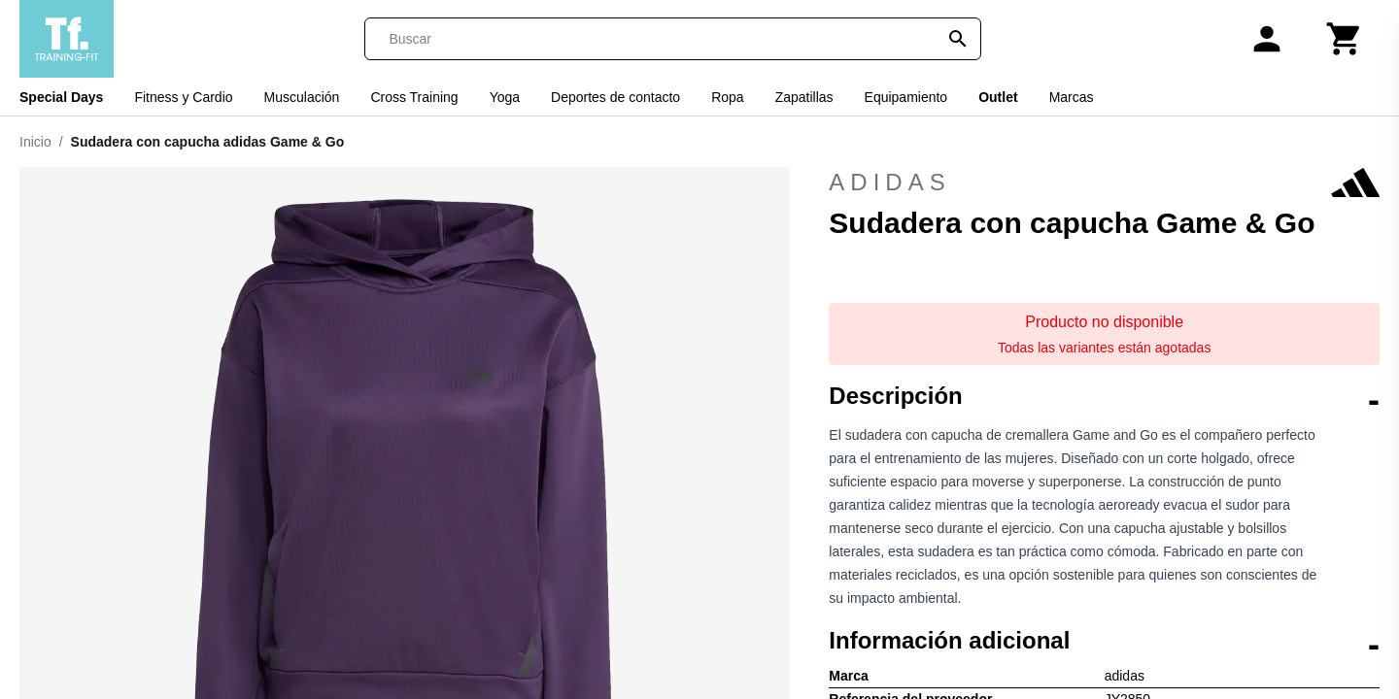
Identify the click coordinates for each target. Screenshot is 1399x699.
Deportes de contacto (615, 97)
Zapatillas (804, 97)
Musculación (302, 97)
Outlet (997, 97)
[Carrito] (1344, 38)
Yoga (505, 97)
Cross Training (414, 97)
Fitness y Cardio (183, 97)
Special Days (61, 97)
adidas (1104, 182)
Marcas (1071, 97)
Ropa (727, 97)
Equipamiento (906, 97)
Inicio (35, 142)
